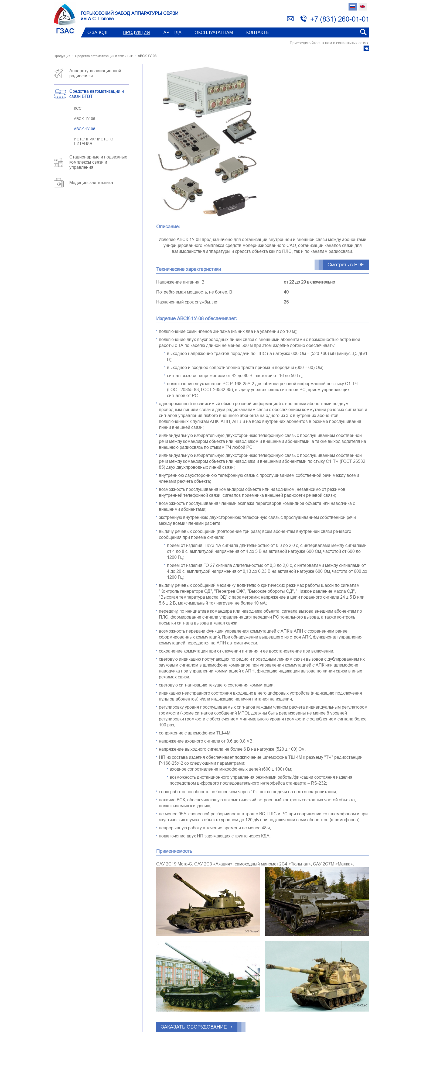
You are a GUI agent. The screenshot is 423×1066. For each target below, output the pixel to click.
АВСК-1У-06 (84, 118)
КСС (77, 108)
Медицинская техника (91, 182)
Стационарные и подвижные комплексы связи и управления (98, 162)
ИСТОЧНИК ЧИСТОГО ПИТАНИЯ (93, 141)
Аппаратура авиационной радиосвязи (95, 73)
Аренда (172, 32)
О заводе (98, 32)
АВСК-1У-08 (84, 129)
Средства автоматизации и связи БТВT (96, 94)
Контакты (258, 32)
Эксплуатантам (214, 32)
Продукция (136, 32)
